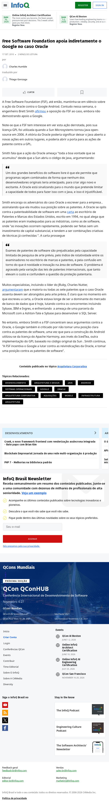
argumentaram (12, 290)
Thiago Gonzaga (18, 79)
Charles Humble (18, 66)
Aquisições (50, 395)
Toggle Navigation (5, 5)
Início (6, 631)
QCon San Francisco (74, 674)
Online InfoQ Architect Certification (69, 647)
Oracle (61, 389)
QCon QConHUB (26, 589)
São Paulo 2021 (62, 614)
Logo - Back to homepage (20, 4)
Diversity (8, 684)
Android (86, 382)
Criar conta (10, 637)
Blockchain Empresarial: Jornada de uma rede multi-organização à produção (50, 453)
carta (70, 212)
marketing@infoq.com (67, 780)
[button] (32, 539)
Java (70, 382)
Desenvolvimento (15, 382)
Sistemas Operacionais (18, 389)
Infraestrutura (90, 395)
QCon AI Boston (71, 636)
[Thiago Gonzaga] (5, 79)
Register (83, 5)
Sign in (100, 5)
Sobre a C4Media (12, 678)
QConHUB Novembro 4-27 (15, 614)
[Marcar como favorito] (82, 92)
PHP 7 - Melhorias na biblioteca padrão (28, 462)
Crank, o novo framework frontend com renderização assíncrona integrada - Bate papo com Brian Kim (49, 443)
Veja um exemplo (34, 493)
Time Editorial (11, 666)
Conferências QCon (14, 649)
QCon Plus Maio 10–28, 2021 (16, 619)
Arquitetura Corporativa (72, 366)
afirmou (40, 111)
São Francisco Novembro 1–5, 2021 (71, 619)
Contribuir (9, 661)
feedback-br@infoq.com (14, 770)
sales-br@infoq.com (66, 770)
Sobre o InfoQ (11, 672)
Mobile (69, 395)
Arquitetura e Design (47, 382)
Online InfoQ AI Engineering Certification (71, 662)
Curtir (30, 92)
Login (6, 643)
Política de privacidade (14, 798)
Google (44, 389)
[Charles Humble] (5, 66)
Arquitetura (12, 402)
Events (7, 655)
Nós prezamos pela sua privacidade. (21, 546)
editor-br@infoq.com (13, 780)
